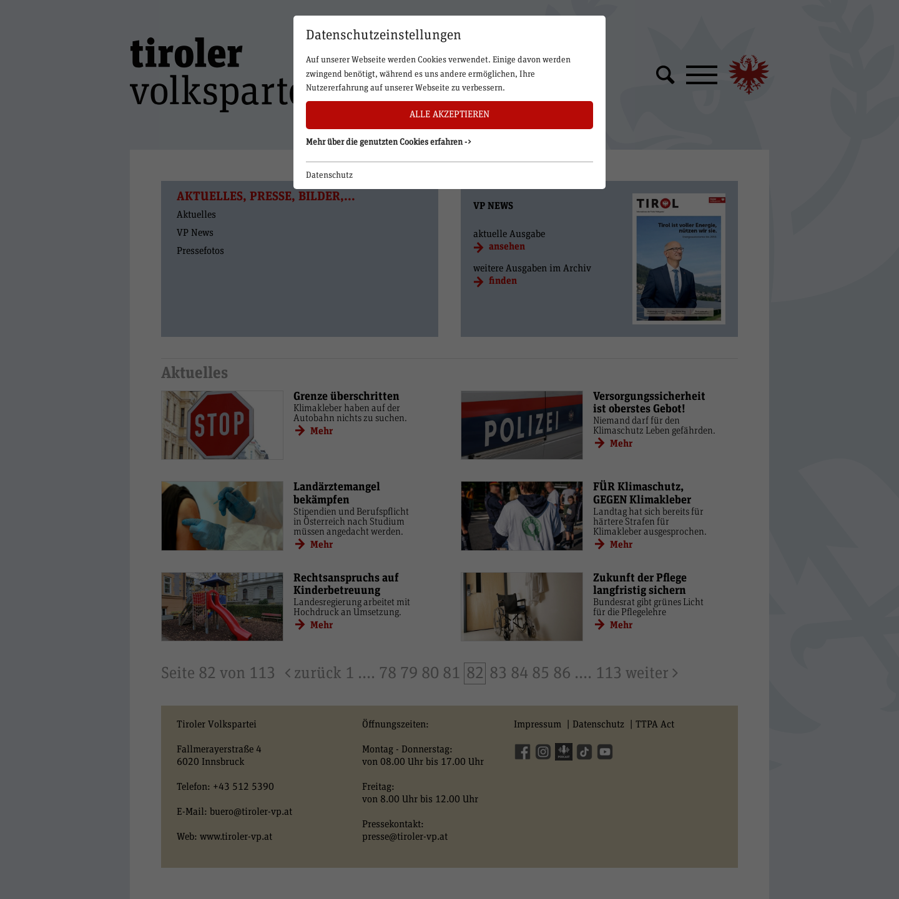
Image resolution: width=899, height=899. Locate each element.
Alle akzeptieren (449, 114)
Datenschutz (329, 175)
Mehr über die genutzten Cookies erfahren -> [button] (389, 142)
